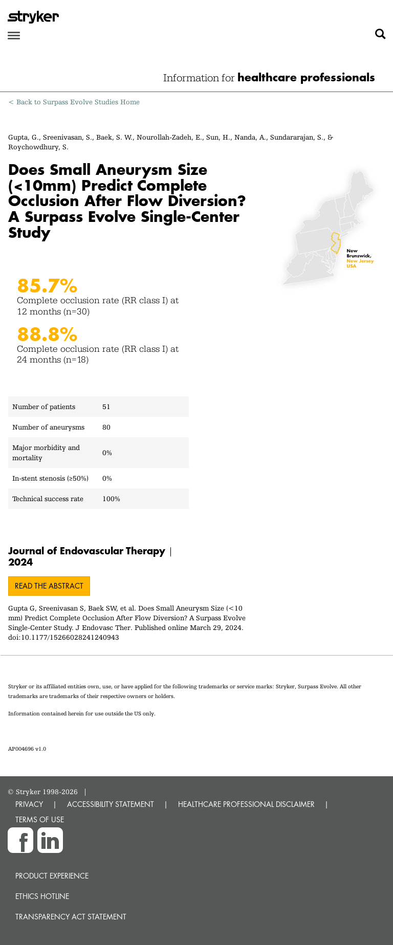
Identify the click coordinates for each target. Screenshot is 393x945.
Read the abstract (49, 586)
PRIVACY (29, 804)
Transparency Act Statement (70, 916)
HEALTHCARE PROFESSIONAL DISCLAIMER (246, 804)
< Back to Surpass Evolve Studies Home (74, 102)
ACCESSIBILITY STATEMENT (110, 804)
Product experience (52, 876)
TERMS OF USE (39, 819)
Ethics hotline (42, 896)
